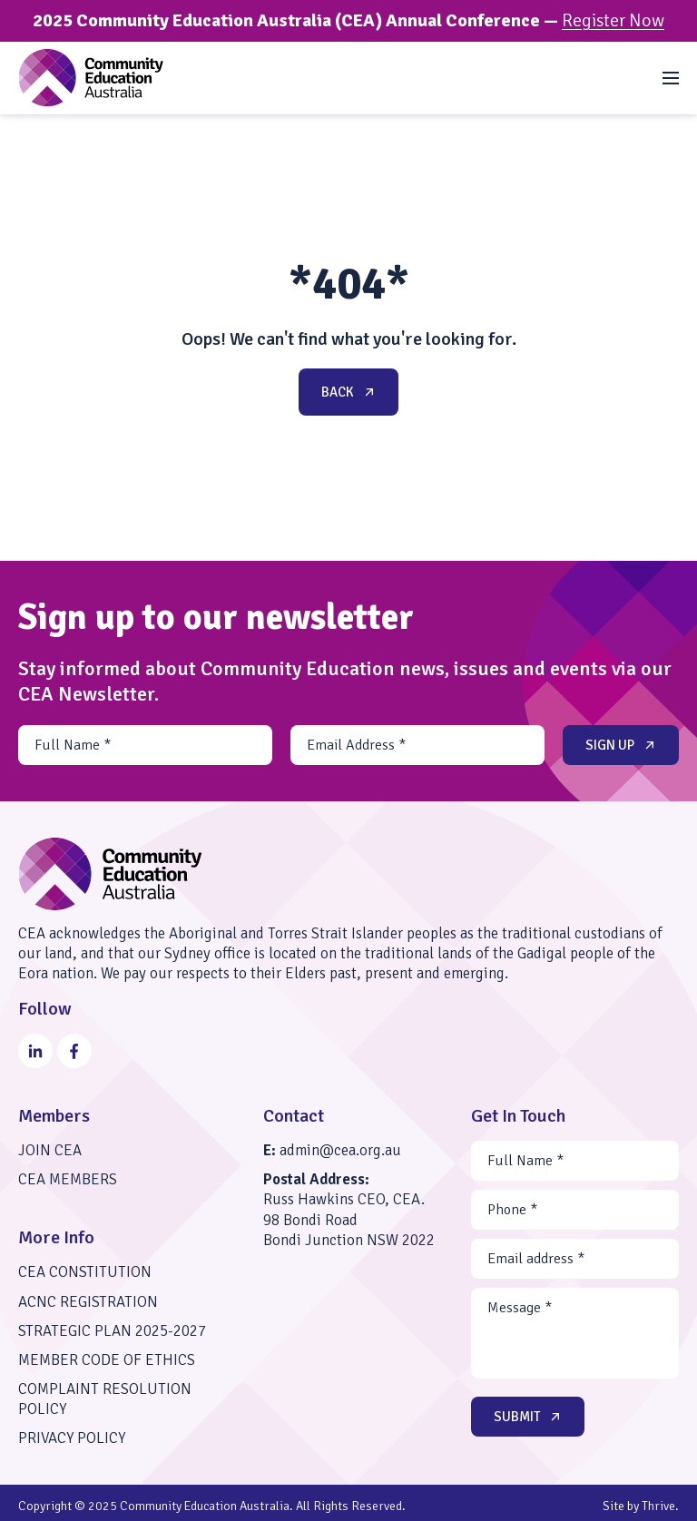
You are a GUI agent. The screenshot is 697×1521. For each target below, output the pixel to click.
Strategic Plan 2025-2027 (112, 1330)
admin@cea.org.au (340, 1150)
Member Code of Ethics (106, 1359)
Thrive (658, 1506)
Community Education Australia (205, 1506)
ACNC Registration (88, 1301)
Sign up (622, 745)
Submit (529, 1417)
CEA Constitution (85, 1271)
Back (349, 392)
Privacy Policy (71, 1437)
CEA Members (67, 1179)
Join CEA (50, 1150)
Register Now (613, 20)
